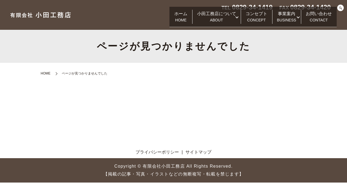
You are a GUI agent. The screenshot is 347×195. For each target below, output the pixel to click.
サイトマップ (198, 152)
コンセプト (248, 19)
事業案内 (281, 19)
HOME (45, 73)
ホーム (165, 19)
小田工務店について (204, 19)
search (340, 8)
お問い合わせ (317, 19)
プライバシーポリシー (157, 152)
